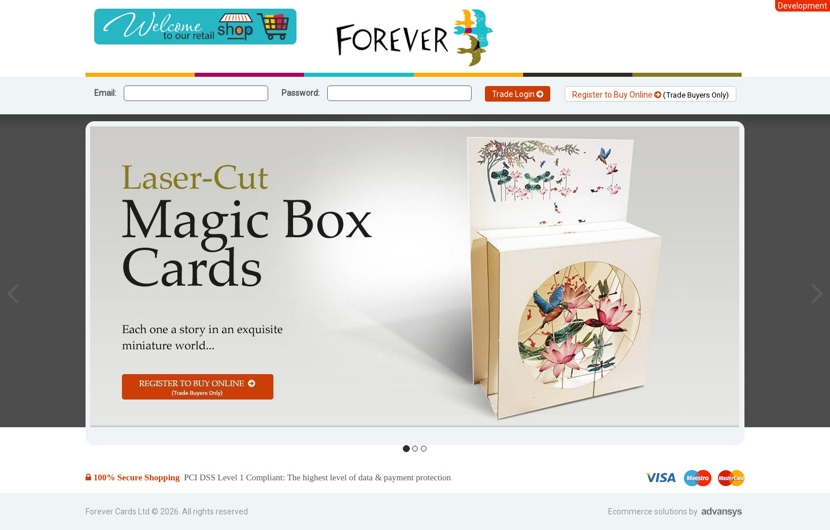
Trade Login (517, 94)
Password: (300, 93)
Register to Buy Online (650, 94)
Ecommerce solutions (648, 511)
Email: (105, 93)
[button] (12, 293)
